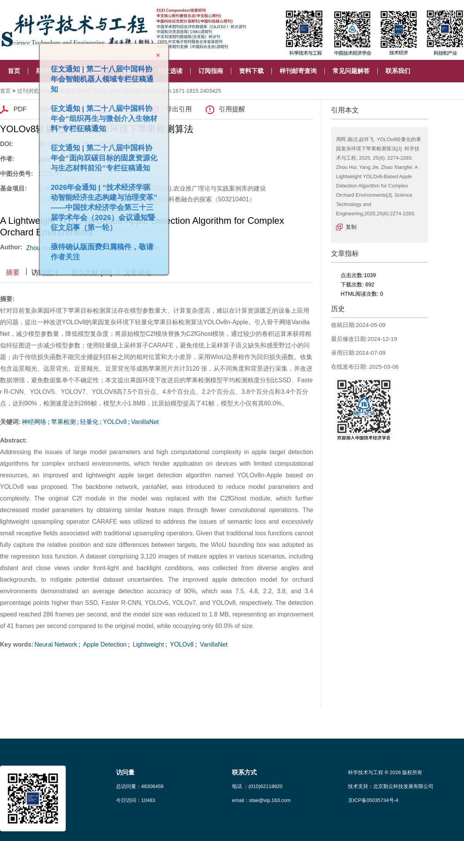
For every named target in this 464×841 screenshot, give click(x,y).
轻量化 (89, 422)
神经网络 (34, 422)
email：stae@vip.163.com (261, 800)
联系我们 (398, 71)
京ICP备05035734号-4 (373, 800)
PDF (20, 109)
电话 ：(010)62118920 (257, 786)
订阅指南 (210, 71)
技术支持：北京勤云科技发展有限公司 (390, 786)
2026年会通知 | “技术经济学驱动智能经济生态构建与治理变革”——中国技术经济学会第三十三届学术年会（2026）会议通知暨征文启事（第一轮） (100, 204)
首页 (14, 71)
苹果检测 (63, 422)
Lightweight (147, 644)
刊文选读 (170, 71)
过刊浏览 (28, 91)
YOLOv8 (114, 422)
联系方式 (244, 772)
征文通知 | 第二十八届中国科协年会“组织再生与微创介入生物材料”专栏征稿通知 (100, 115)
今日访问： (135, 800)
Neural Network (55, 644)
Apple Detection (104, 644)
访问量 (125, 772)
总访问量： (140, 786)
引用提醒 (232, 109)
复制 (351, 227)
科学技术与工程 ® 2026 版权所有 (385, 772)
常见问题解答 (351, 71)
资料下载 (251, 71)
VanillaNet (145, 422)
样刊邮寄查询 (298, 71)
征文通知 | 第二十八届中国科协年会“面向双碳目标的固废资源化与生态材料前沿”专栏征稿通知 (100, 154)
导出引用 (178, 109)
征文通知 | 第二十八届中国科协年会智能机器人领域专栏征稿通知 (98, 75)
